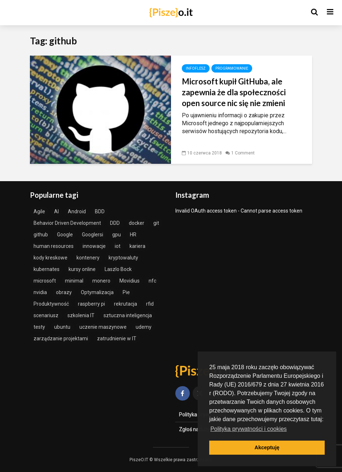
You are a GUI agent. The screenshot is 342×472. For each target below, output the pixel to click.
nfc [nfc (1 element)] (152, 281)
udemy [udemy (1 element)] (144, 327)
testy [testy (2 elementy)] (39, 327)
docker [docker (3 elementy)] (136, 223)
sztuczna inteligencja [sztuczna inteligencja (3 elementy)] (128, 315)
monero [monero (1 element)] (101, 281)
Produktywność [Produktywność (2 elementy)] (51, 304)
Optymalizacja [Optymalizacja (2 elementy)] (97, 292)
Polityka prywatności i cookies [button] (248, 429)
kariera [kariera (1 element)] (137, 246)
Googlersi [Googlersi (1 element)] (92, 234)
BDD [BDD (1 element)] (100, 211)
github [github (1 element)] (41, 234)
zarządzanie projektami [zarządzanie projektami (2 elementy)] (61, 338)
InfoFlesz (196, 68)
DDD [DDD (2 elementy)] (115, 223)
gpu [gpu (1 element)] (116, 234)
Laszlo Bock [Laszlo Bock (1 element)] (118, 269)
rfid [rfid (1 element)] (150, 304)
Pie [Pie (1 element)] (126, 292)
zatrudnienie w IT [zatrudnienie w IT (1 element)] (116, 338)
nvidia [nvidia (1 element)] (40, 292)
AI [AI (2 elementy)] (56, 211)
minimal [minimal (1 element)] (74, 281)
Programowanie (231, 68)
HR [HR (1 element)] (133, 234)
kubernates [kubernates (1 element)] (47, 269)
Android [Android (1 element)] (77, 211)
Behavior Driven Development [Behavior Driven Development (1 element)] (67, 223)
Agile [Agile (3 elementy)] (39, 211)
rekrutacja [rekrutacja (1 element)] (125, 304)
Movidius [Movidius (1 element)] (129, 281)
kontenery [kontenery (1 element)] (88, 258)
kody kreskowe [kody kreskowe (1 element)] (50, 258)
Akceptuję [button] (267, 447)
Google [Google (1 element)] (65, 234)
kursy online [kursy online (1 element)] (82, 269)
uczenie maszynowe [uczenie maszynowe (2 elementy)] (103, 327)
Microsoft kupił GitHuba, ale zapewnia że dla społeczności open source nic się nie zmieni (234, 92)
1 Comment (243, 153)
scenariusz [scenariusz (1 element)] (46, 315)
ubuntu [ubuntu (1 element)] (62, 327)
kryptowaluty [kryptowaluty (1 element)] (123, 258)
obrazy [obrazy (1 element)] (64, 292)
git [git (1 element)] (156, 223)
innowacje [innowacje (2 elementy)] (94, 246)
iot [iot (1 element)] (117, 246)
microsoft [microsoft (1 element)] (45, 281)
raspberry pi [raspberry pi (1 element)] (91, 304)
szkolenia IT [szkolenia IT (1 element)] (81, 315)
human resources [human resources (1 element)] (54, 246)
